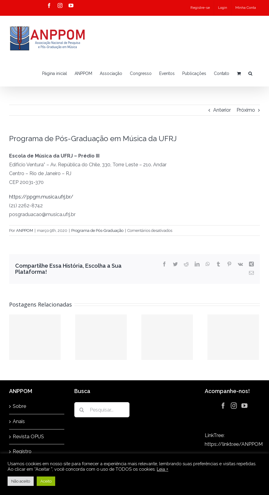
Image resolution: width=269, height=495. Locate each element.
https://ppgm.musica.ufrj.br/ (41, 197)
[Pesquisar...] (101, 409)
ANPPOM (24, 230)
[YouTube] (244, 406)
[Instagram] (234, 406)
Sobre (19, 406)
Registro (22, 451)
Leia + (162, 469)
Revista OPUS (28, 436)
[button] (250, 73)
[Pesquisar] (81, 409)
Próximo (246, 110)
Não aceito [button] (20, 481)
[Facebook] (223, 406)
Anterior (222, 110)
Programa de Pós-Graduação (97, 230)
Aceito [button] (46, 481)
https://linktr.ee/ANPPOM (234, 444)
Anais (19, 421)
